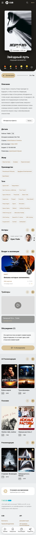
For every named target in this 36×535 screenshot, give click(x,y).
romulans (21, 203)
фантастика (6, 162)
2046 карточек (8, 281)
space (14, 203)
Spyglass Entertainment (25, 171)
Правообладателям (7, 524)
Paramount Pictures (8, 171)
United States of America (14, 140)
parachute (16, 194)
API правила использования (24, 524)
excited (14, 221)
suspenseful (5, 221)
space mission (6, 194)
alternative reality (19, 212)
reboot (14, 208)
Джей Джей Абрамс (15, 151)
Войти (32, 2)
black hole (25, 194)
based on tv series (17, 217)
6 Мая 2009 (13, 144)
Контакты (4, 521)
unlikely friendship (24, 208)
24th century (29, 217)
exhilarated (22, 221)
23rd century (5, 217)
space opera (6, 208)
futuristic (21, 199)
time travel (22, 190)
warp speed (30, 199)
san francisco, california (9, 190)
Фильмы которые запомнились (16, 277)
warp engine (5, 203)
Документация (24, 521)
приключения (25, 162)
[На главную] (9, 2)
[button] (33, 230)
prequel (13, 199)
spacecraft (5, 185)
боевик (15, 162)
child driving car (6, 212)
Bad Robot (5, 176)
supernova (5, 199)
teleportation (15, 185)
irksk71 (6, 274)
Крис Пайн (15, 239)
